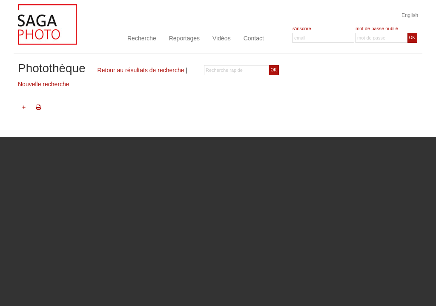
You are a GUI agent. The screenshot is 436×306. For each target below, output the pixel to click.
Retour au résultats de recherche (141, 70)
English (410, 15)
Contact (254, 38)
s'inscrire (302, 28)
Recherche (141, 38)
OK (412, 37)
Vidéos (221, 38)
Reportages (184, 38)
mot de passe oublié (377, 28)
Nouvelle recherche (43, 84)
